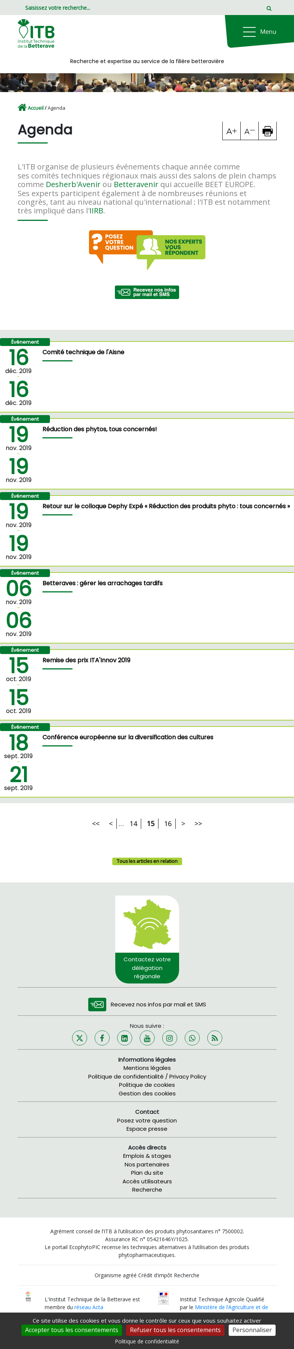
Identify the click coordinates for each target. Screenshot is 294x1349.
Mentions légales (147, 1068)
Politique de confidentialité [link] (147, 1341)
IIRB (96, 210)
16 (168, 823)
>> (198, 823)
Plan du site (147, 1173)
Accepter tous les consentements (71, 1330)
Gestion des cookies (147, 1093)
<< (96, 823)
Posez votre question (147, 1120)
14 (133, 823)
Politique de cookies (147, 1085)
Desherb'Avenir (73, 184)
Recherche (147, 1189)
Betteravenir (136, 184)
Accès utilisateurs (147, 1181)
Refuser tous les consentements (175, 1330)
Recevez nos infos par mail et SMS (158, 1004)
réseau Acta (88, 1307)
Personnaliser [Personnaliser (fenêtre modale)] (252, 1330)
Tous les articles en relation (147, 861)
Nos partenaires (147, 1164)
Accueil (36, 107)
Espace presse (147, 1129)
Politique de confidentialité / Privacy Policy (147, 1076)
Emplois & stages (147, 1156)
